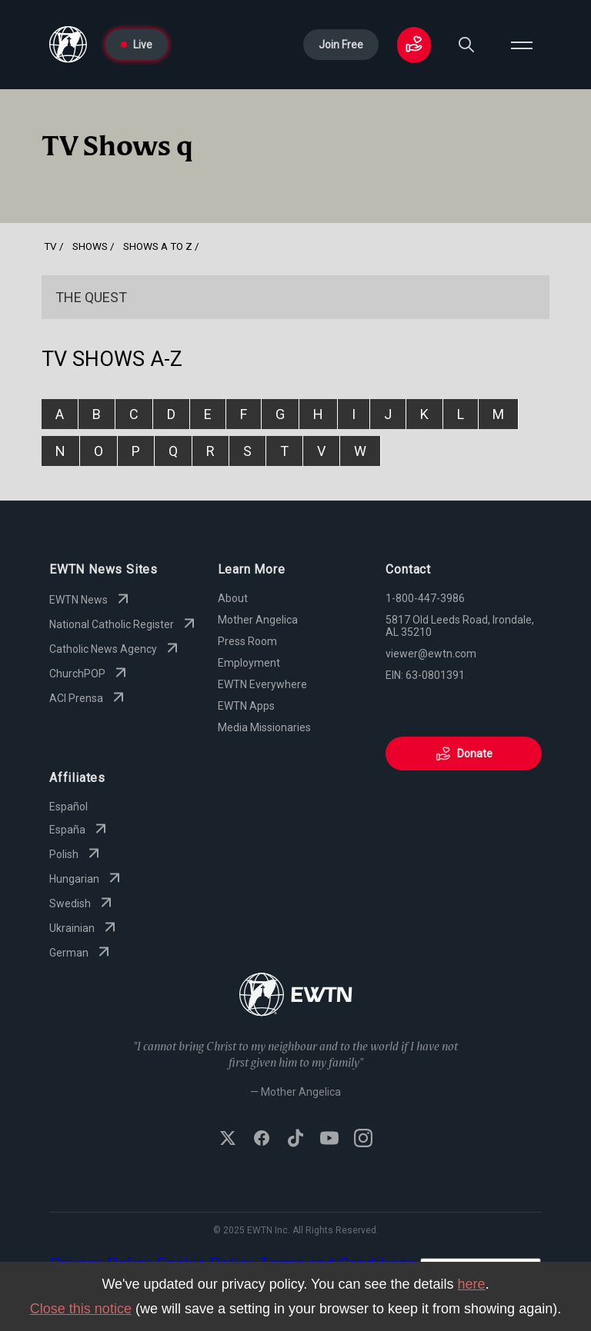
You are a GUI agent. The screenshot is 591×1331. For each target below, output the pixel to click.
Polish (76, 854)
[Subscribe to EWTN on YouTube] (329, 1139)
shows (90, 246)
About (233, 598)
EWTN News (90, 600)
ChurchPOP (89, 673)
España (79, 829)
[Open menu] (522, 45)
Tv (50, 246)
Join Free (341, 44)
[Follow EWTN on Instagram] (363, 1139)
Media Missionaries (264, 727)
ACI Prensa (88, 698)
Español (68, 806)
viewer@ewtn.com (431, 653)
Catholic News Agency (115, 649)
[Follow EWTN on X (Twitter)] (228, 1139)
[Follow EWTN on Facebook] (261, 1139)
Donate (464, 753)
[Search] (466, 45)
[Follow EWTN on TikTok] (295, 1139)
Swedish (82, 903)
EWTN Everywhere (262, 684)
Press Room (247, 641)
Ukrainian (84, 928)
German (81, 952)
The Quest (91, 297)
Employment (249, 663)
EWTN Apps (246, 706)
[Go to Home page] (68, 44)
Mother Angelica (258, 620)
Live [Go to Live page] (136, 44)
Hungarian (86, 879)
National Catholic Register (124, 624)
